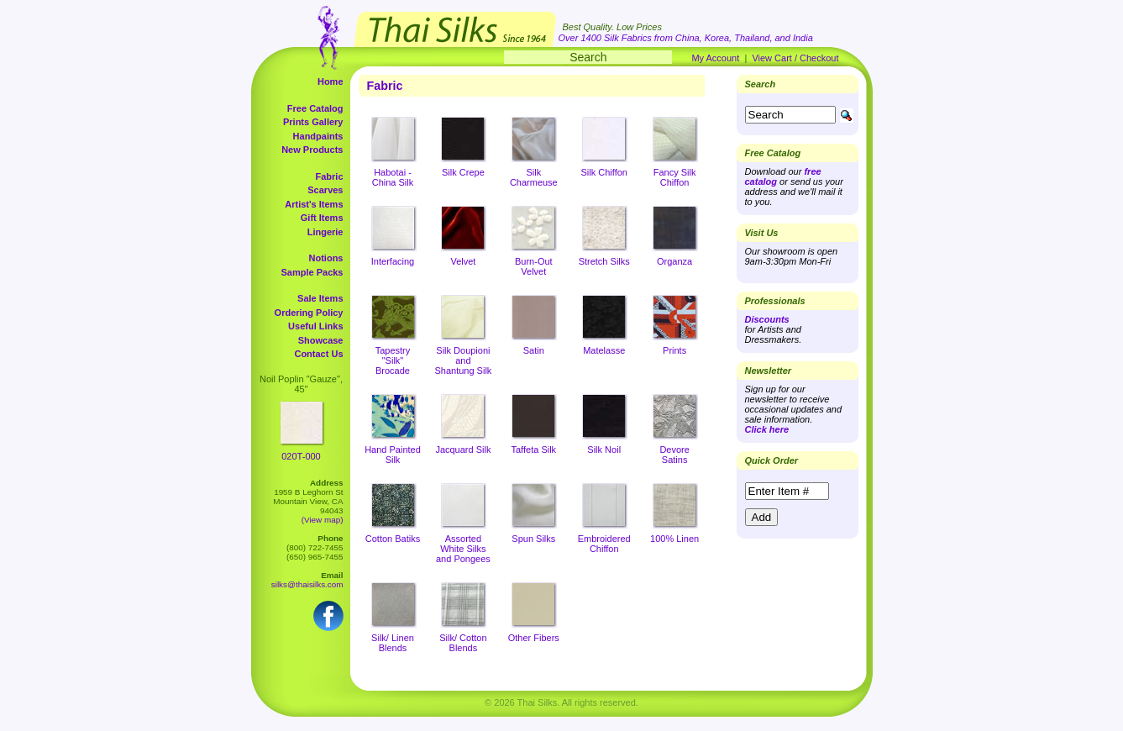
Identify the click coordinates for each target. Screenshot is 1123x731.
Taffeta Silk (534, 449)
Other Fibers (533, 638)
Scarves (325, 190)
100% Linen (674, 539)
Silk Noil (604, 449)
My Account (715, 58)
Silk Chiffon (604, 172)
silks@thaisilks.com (307, 584)
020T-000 (300, 456)
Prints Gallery (313, 122)
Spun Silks (533, 539)
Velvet (462, 261)
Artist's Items (314, 204)
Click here (767, 429)
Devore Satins (674, 454)
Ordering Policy (309, 313)
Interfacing (392, 261)
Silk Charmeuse (534, 177)
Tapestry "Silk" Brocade (393, 360)
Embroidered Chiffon (604, 544)
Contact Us (318, 354)
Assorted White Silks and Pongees (463, 549)
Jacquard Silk (463, 449)
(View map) (323, 519)
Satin (533, 350)
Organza (674, 261)
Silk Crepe (463, 172)
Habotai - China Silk (393, 177)
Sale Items (320, 298)
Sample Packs (312, 272)
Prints (674, 350)
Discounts (767, 319)
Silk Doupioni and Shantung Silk (462, 360)
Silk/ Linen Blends (392, 643)
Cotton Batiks (392, 539)
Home (330, 81)
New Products (312, 150)
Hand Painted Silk (393, 454)
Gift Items (322, 218)
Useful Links (315, 326)
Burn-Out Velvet (534, 266)
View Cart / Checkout (795, 58)
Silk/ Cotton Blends (462, 643)
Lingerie (325, 232)
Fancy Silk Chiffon (674, 177)
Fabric (329, 176)
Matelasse (604, 350)
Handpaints (318, 136)
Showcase (321, 340)
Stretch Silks (604, 261)
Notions (326, 258)
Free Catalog (315, 108)
